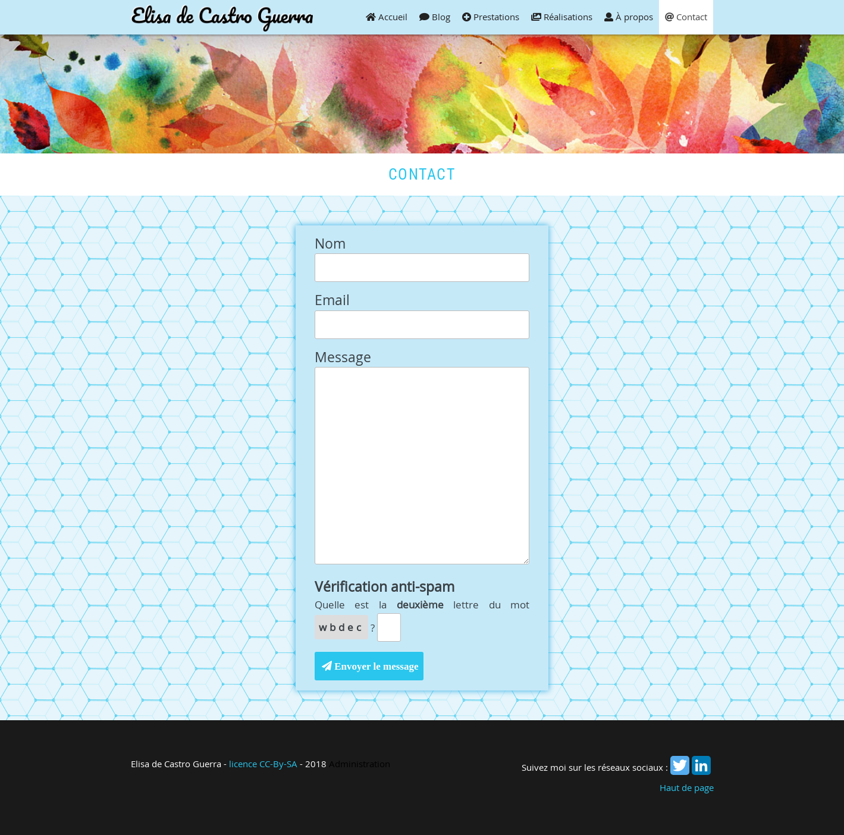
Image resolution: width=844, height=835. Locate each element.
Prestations (490, 17)
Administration (359, 764)
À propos (628, 17)
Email (332, 300)
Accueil (386, 17)
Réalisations (561, 17)
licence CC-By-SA (263, 764)
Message (343, 357)
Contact (686, 17)
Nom (330, 244)
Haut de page (687, 787)
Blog (434, 17)
